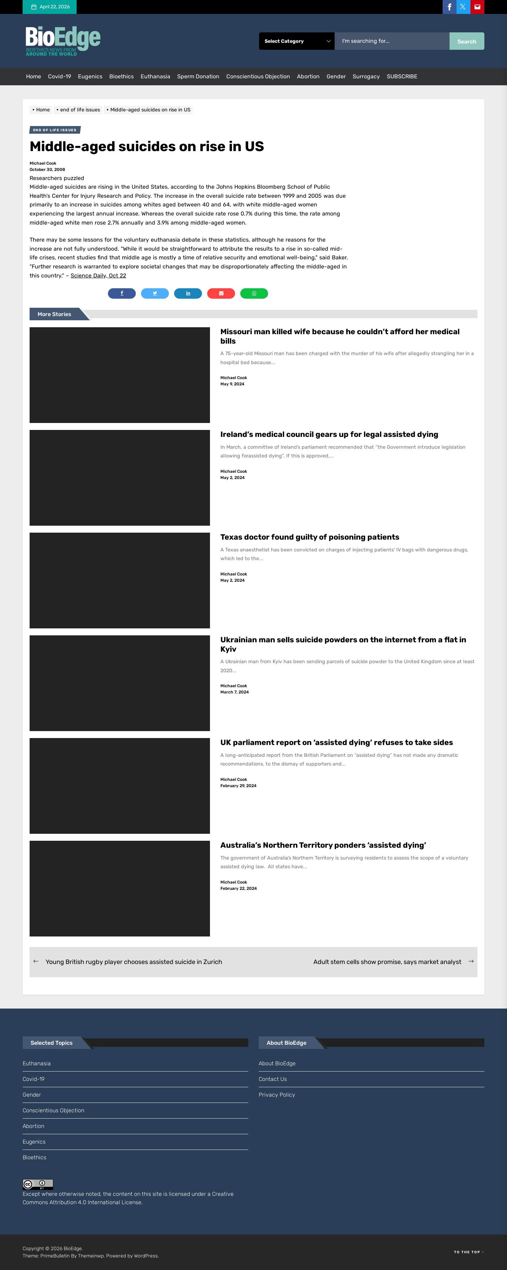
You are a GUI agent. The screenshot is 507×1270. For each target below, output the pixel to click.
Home (33, 76)
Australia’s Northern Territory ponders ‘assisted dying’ (323, 845)
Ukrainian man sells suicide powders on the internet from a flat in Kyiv (343, 644)
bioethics (121, 76)
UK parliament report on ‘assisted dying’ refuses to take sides (336, 742)
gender (336, 76)
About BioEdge (277, 1063)
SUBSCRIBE (402, 76)
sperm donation (198, 76)
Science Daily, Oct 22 (98, 275)
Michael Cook (43, 163)
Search (467, 41)
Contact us (273, 1079)
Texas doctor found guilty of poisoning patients (310, 537)
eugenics (90, 76)
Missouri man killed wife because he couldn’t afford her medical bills (340, 336)
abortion (308, 76)
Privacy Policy (277, 1094)
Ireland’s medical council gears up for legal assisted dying (329, 434)
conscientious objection (258, 76)
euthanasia (155, 76)
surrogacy (366, 76)
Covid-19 (59, 76)
